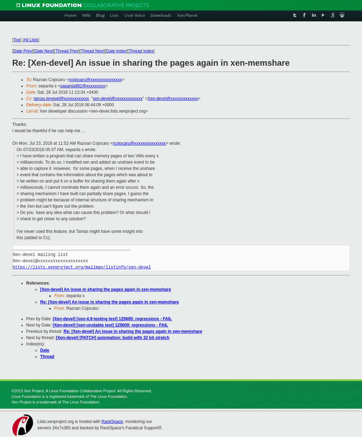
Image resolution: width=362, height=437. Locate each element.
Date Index (116, 51)
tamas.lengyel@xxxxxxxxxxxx (61, 98)
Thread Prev (66, 51)
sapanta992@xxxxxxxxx (82, 86)
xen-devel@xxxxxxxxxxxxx (118, 98)
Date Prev (22, 51)
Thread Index (141, 51)
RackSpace (112, 421)
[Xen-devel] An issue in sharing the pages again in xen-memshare (105, 289)
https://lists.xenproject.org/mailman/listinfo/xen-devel (82, 267)
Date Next (43, 51)
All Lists (31, 39)
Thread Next (92, 51)
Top (16, 39)
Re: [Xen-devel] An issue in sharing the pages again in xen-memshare (109, 302)
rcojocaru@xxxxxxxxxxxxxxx (95, 79)
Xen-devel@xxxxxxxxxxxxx (172, 98)
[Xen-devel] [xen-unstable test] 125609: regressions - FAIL (110, 325)
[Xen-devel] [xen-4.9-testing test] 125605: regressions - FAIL (112, 318)
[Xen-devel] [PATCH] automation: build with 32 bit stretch (112, 337)
